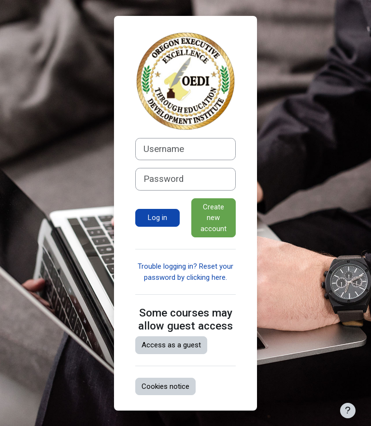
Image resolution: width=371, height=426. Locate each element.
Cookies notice (165, 386)
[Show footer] (348, 410)
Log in (157, 217)
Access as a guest (171, 345)
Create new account (213, 218)
